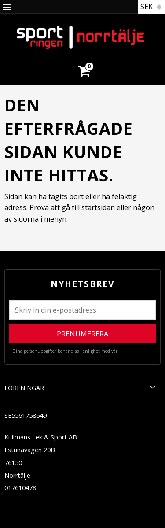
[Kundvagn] (84, 60)
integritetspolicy (135, 351)
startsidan (98, 207)
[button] (153, 387)
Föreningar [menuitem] (24, 388)
